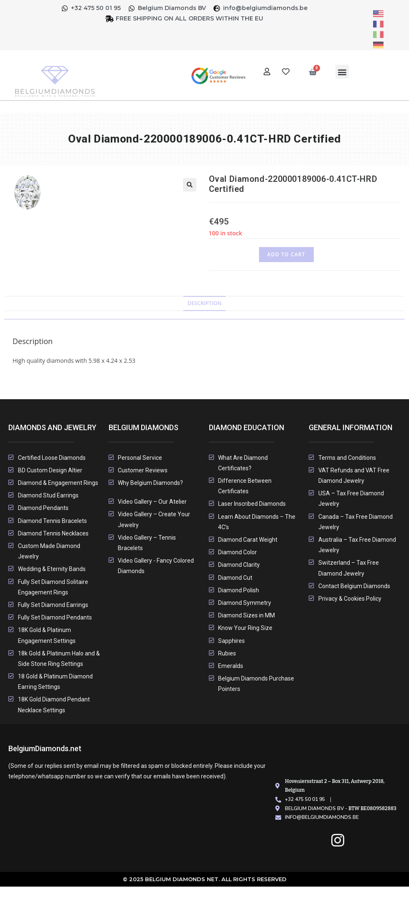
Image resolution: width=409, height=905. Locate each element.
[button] (342, 72)
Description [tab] (205, 303)
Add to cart (286, 254)
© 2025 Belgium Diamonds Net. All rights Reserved (204, 879)
